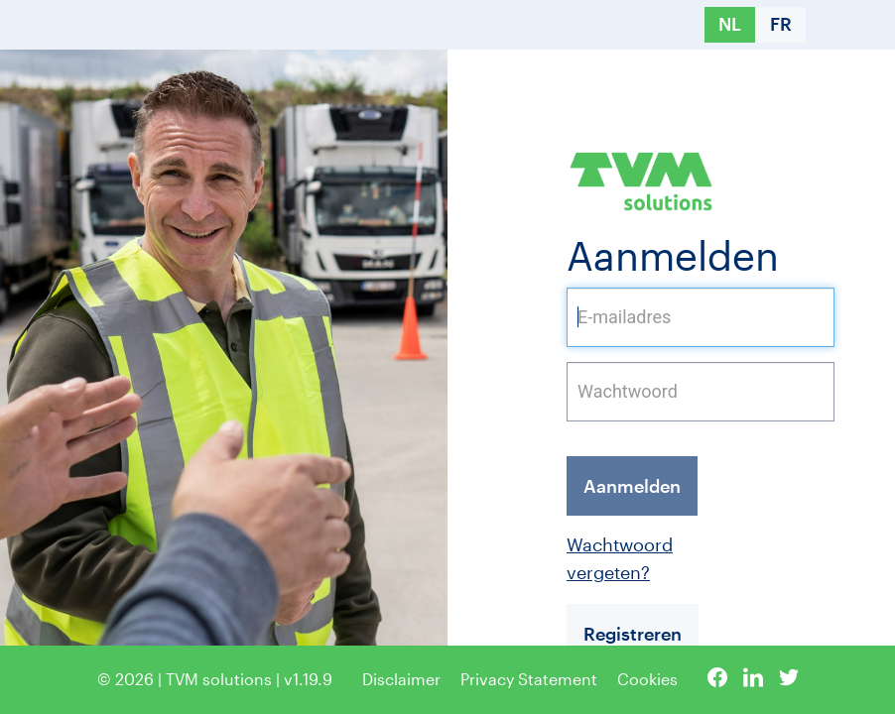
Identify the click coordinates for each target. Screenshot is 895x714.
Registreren (632, 634)
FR (781, 24)
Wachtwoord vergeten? (572, 558)
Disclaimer (401, 678)
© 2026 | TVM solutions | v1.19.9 (214, 678)
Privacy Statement (528, 678)
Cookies (647, 678)
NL (729, 24)
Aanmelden (632, 486)
